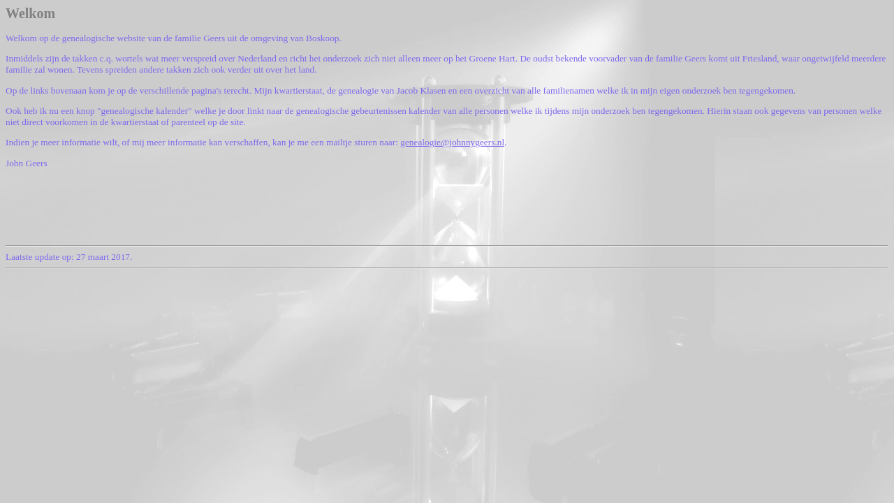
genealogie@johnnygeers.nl (452, 142)
